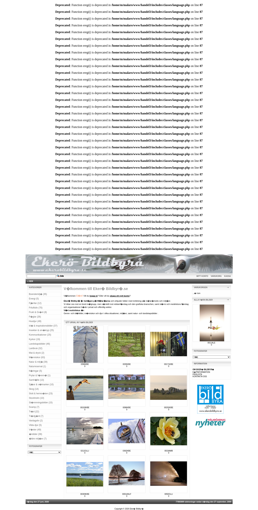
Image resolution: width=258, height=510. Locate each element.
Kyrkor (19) (34, 339)
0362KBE (127, 451)
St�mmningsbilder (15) (41, 402)
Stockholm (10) (36, 398)
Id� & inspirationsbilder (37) (43, 325)
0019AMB (168, 451)
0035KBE (127, 364)
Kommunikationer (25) (40, 334)
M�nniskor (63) (37, 357)
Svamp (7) (34, 407)
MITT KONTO (202, 276)
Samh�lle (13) (36, 380)
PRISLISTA (197, 374)
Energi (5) (34, 298)
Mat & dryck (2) (36, 353)
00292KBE (168, 407)
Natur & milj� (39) (38, 362)
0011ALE (211, 343)
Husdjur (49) (35, 321)
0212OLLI (85, 451)
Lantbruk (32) (35, 348)
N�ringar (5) (35, 371)
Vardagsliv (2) (36, 420)
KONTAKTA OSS (200, 376)
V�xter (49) (35, 429)
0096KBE (127, 407)
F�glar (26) (35, 316)
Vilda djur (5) (35, 425)
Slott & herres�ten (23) (41, 393)
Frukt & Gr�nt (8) (38, 312)
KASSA (227, 276)
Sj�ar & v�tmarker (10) (41, 384)
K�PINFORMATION (201, 372)
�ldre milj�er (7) (38, 438)
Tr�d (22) (34, 411)
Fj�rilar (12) (35, 303)
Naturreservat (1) (37, 366)
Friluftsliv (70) (36, 307)
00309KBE (84, 494)
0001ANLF (126, 494)
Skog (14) (34, 389)
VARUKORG (216, 276)
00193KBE (84, 407)
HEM (31, 281)
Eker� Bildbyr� (137, 509)
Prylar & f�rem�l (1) (40, 375)
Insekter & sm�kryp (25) (41, 330)
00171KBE (168, 364)
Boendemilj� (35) (38, 294)
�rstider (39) (35, 434)
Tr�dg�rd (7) (36, 416)
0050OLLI (168, 494)
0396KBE (85, 364)
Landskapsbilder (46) (39, 344)
